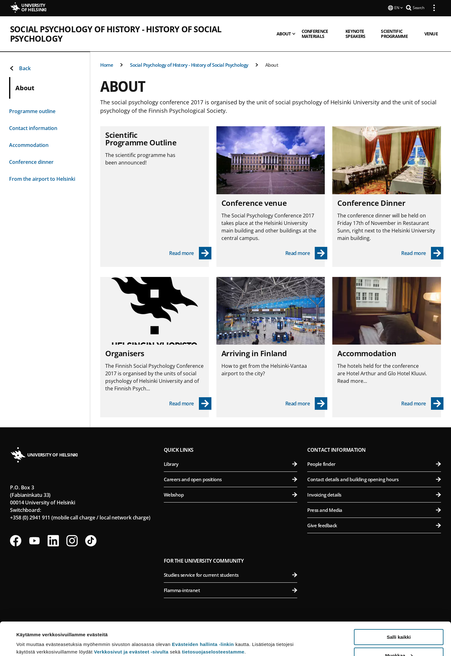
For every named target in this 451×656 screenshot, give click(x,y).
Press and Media (374, 510)
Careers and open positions (231, 479)
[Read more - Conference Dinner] (422, 253)
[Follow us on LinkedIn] (53, 540)
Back (20, 68)
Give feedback (374, 525)
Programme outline (32, 111)
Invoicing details (374, 495)
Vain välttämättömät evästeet (398, 640)
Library (231, 464)
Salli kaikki (399, 604)
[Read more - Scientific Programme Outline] (190, 253)
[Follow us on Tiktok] (90, 540)
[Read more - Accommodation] (422, 403)
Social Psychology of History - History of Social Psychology (143, 28)
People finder (374, 464)
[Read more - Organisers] (190, 403)
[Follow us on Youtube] (34, 540)
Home (106, 65)
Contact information (33, 128)
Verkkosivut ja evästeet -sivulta (131, 618)
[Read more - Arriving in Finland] (306, 403)
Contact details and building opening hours (374, 479)
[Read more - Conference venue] (306, 253)
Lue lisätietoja (32, 635)
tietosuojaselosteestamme (213, 618)
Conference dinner (31, 162)
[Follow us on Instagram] (72, 540)
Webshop (231, 495)
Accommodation (29, 145)
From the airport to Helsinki (42, 178)
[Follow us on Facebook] (15, 540)
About (271, 65)
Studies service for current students (231, 575)
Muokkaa (399, 622)
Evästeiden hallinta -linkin (203, 611)
